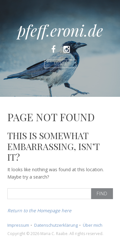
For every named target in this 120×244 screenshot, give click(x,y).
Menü (60, 63)
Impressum (18, 225)
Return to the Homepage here (39, 210)
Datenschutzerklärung (56, 225)
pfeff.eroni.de (60, 30)
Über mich (92, 225)
